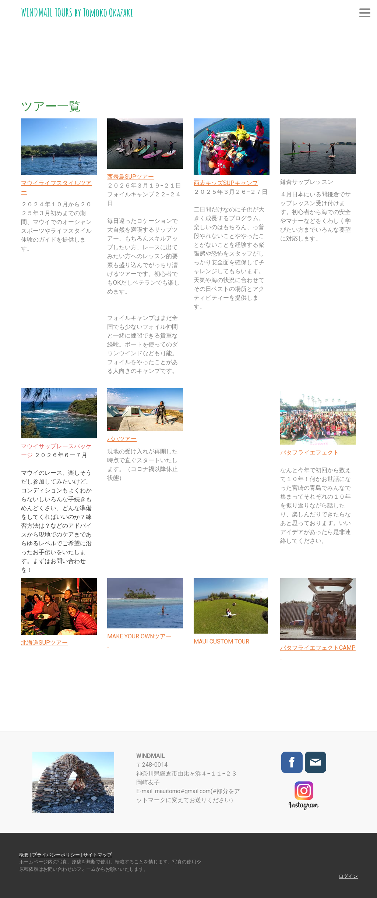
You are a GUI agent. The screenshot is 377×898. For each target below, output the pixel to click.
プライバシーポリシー (56, 855)
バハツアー (122, 438)
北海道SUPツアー (44, 642)
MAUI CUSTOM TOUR (221, 641)
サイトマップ (97, 855)
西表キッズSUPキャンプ (226, 182)
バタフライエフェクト (309, 452)
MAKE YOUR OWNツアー (139, 636)
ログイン (348, 876)
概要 (24, 855)
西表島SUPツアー (130, 176)
